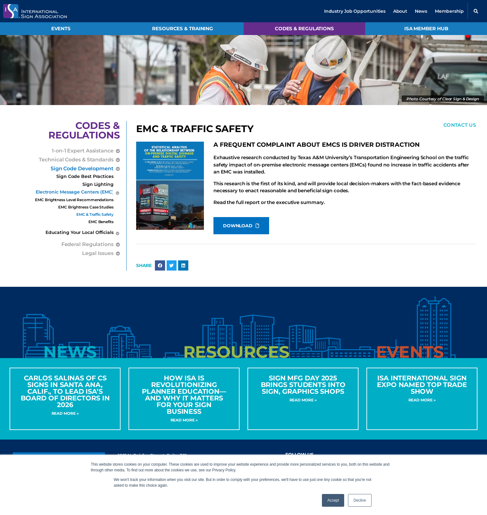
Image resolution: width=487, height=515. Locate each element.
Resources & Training (182, 28)
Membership (449, 11)
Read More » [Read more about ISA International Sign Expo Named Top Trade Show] (422, 400)
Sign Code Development (82, 168)
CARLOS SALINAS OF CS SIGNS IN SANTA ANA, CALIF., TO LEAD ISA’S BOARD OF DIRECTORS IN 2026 (65, 391)
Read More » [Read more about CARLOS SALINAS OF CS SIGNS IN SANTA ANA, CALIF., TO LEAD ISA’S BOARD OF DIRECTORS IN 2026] (65, 413)
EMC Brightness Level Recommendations (74, 199)
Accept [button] (333, 500)
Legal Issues (98, 253)
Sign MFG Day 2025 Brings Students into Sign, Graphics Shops (303, 384)
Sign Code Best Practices (85, 176)
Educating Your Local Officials (79, 233)
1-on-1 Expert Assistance (83, 150)
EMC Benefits (101, 221)
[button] (476, 11)
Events (61, 28)
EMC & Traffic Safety (95, 214)
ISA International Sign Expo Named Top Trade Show (422, 384)
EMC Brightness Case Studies (85, 207)
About (400, 11)
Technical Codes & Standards (76, 159)
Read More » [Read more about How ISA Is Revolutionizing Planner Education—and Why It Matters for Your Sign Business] (184, 420)
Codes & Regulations (304, 28)
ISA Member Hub (426, 28)
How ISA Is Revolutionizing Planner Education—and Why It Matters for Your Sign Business (184, 394)
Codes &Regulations (84, 130)
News (421, 11)
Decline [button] (359, 500)
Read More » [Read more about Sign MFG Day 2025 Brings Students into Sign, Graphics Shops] (303, 400)
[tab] (70, 352)
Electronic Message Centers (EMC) (75, 193)
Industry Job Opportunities (355, 11)
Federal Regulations (87, 244)
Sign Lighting (98, 184)
